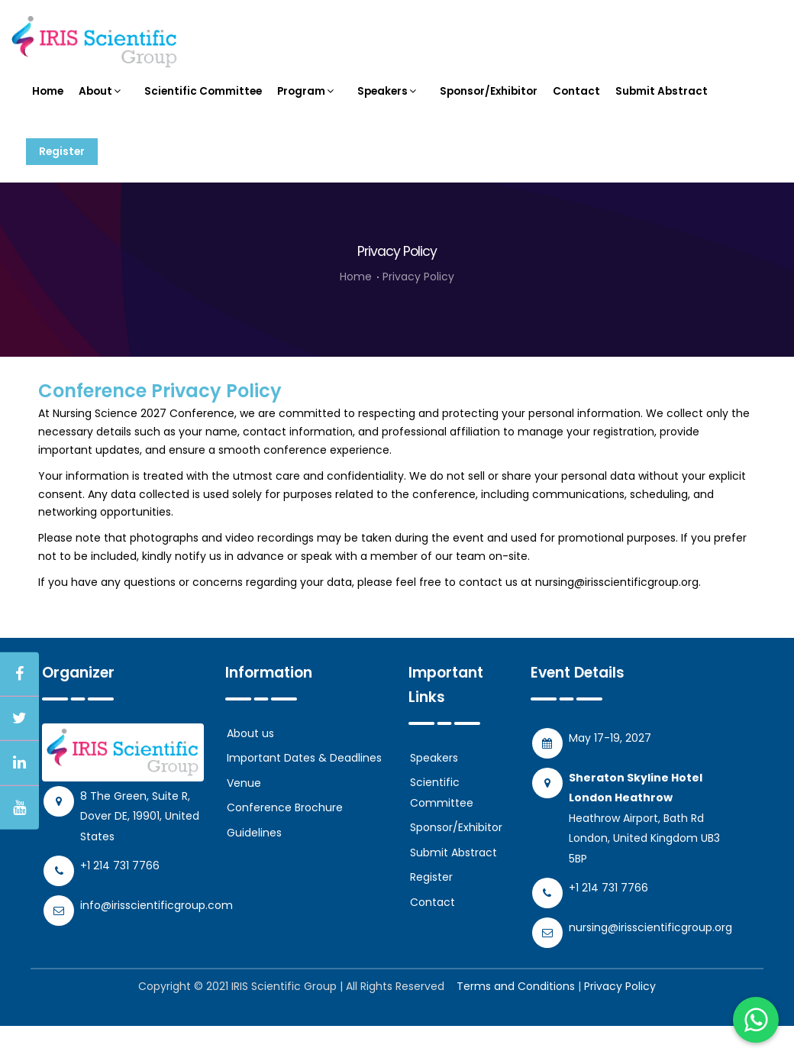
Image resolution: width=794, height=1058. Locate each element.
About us (250, 764)
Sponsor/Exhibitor (493, 99)
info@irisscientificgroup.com (156, 937)
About (102, 99)
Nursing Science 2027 (109, 445)
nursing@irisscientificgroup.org (617, 613)
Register (66, 175)
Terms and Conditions (516, 1018)
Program (310, 99)
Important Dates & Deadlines (304, 790)
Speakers (391, 99)
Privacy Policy (418, 308)
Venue (244, 814)
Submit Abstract (667, 99)
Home (48, 99)
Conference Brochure (285, 839)
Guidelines (254, 864)
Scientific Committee (204, 99)
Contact (582, 99)
